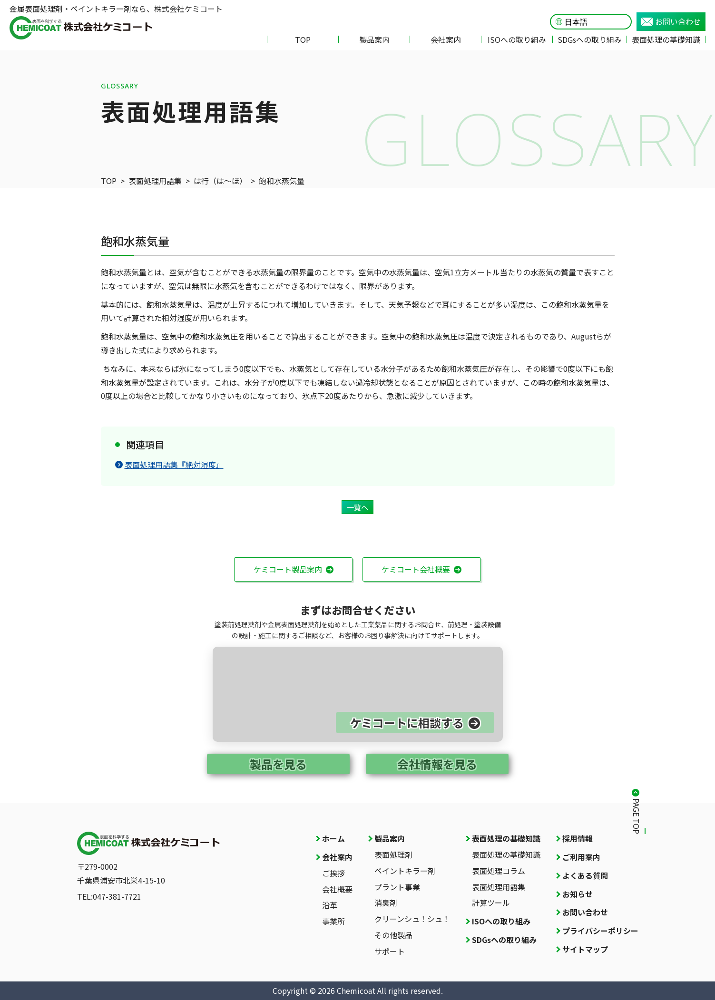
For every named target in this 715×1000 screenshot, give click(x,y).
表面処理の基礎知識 (666, 39)
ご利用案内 (581, 857)
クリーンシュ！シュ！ (412, 918)
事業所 (333, 921)
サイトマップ (585, 949)
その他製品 (393, 935)
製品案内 (374, 39)
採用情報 (577, 838)
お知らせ (577, 894)
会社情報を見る (437, 764)
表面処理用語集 (498, 887)
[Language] (595, 22)
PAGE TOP (636, 816)
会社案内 (446, 39)
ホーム (333, 838)
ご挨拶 (333, 873)
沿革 (329, 905)
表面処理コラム (498, 870)
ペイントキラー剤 (404, 870)
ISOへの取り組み (517, 39)
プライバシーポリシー (600, 930)
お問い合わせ (671, 21)
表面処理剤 (393, 854)
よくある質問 (585, 875)
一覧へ (357, 507)
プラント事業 (397, 887)
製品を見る (278, 764)
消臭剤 (385, 902)
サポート (389, 951)
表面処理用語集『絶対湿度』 (169, 464)
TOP (303, 39)
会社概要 (337, 889)
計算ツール (491, 902)
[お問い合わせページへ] (358, 694)
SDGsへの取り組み (590, 39)
